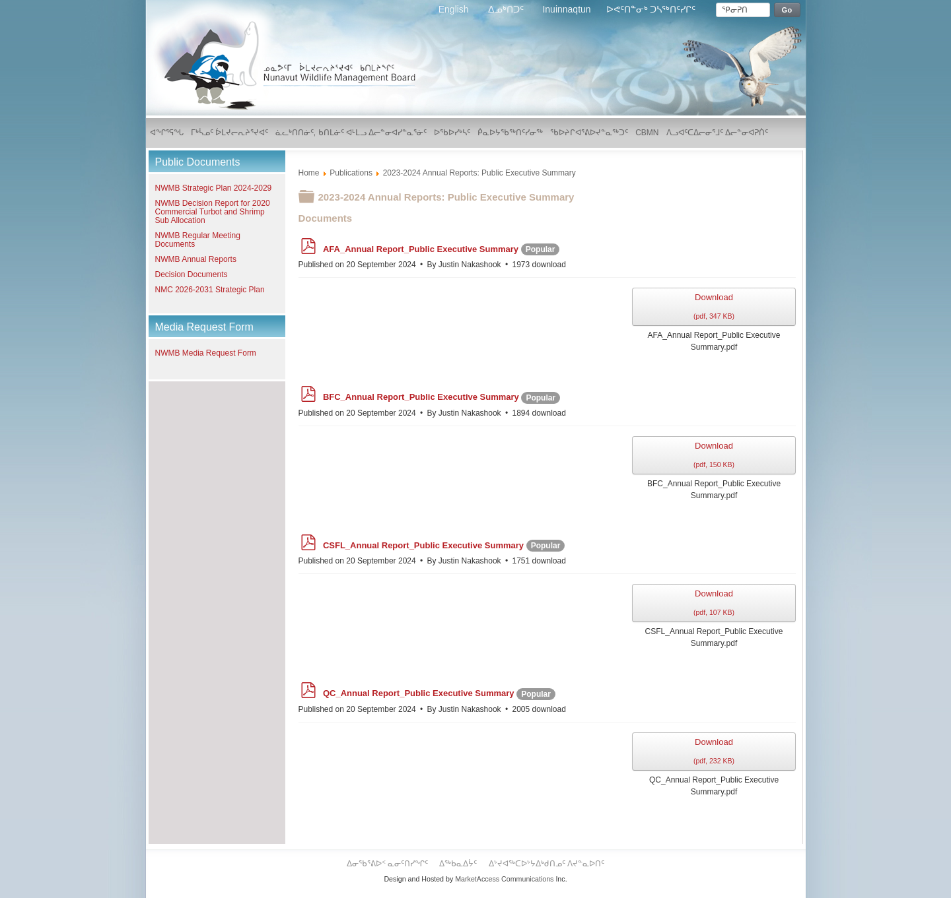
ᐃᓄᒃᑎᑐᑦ (507, 9)
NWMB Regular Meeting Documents (197, 240)
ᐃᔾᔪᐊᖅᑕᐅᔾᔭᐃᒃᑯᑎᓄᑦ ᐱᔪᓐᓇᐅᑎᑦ (546, 863)
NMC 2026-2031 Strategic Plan (210, 289)
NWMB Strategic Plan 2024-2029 (213, 188)
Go (787, 10)
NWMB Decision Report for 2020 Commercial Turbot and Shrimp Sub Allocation (212, 212)
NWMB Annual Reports (195, 259)
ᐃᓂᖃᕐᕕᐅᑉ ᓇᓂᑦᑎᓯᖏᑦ (389, 863)
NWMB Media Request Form (205, 353)
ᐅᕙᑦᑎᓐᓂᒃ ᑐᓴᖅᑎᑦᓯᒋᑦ (651, 9)
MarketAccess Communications (504, 879)
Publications (351, 172)
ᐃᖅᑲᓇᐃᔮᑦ (459, 863)
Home (309, 172)
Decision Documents (191, 274)
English (455, 9)
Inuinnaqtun (566, 9)
